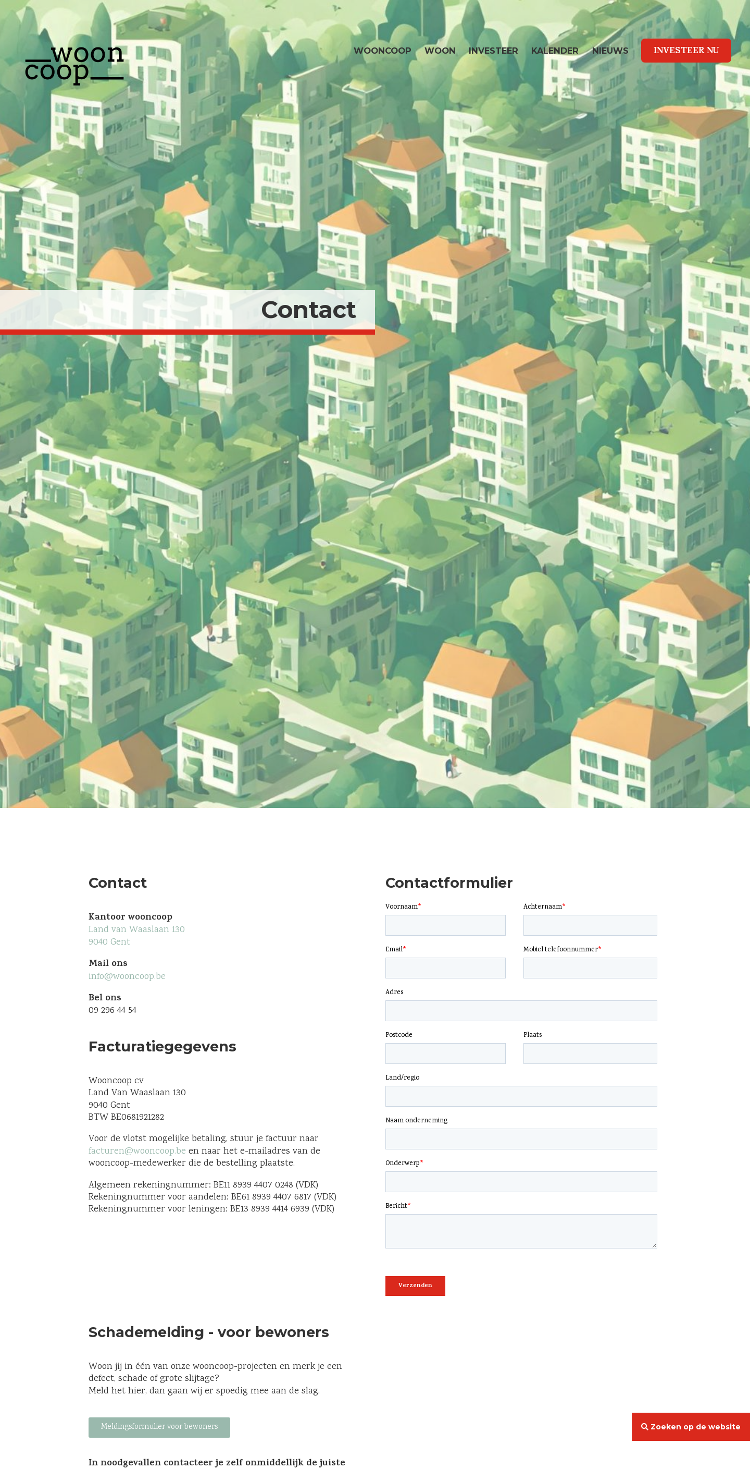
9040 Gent (109, 942)
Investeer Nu (686, 51)
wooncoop (382, 50)
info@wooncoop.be (128, 977)
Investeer (493, 50)
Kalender (555, 50)
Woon (440, 50)
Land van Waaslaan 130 (137, 930)
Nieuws (610, 50)
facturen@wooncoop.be (137, 1151)
